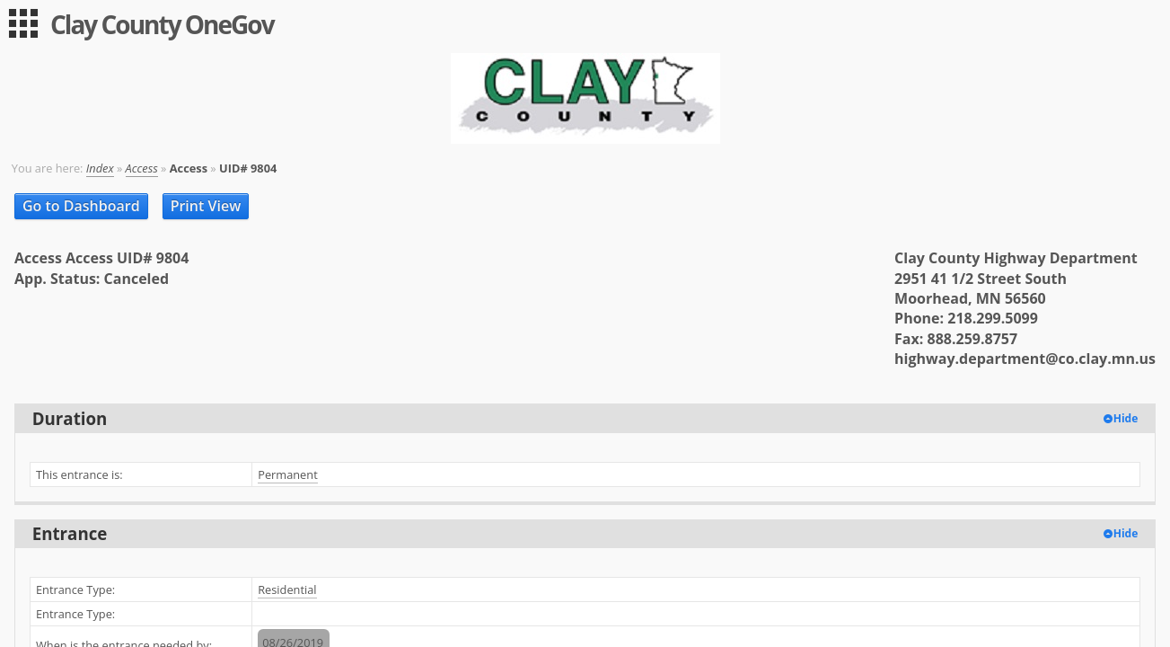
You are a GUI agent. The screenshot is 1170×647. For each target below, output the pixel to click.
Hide (1126, 418)
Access (142, 168)
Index (100, 168)
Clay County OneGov (162, 24)
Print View (206, 206)
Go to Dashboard (81, 206)
